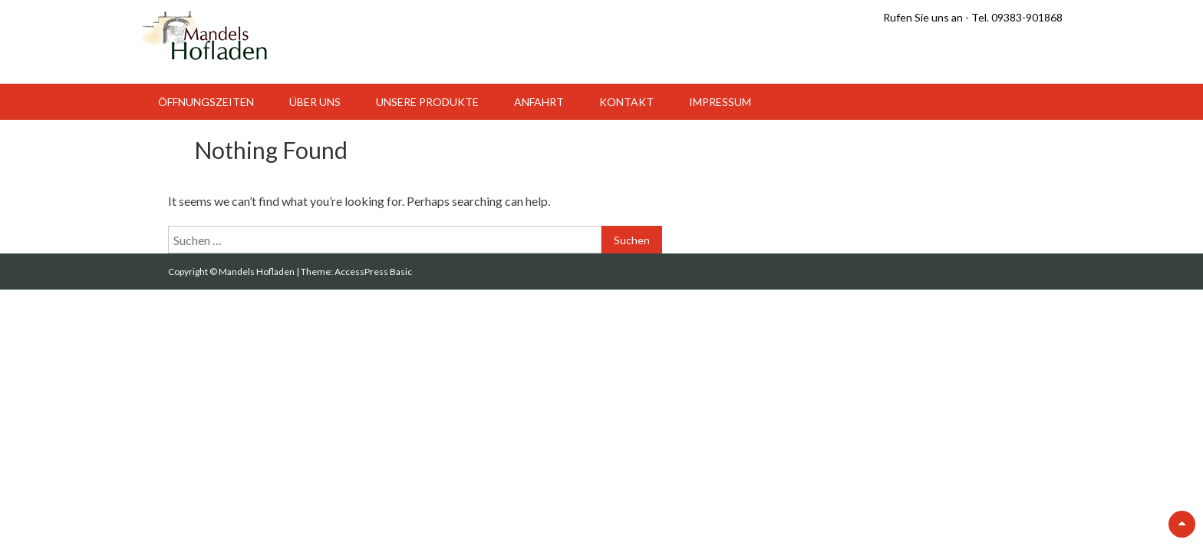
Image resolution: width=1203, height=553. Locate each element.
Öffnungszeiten (206, 101)
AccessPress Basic (373, 271)
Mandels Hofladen (257, 271)
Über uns (315, 101)
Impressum (720, 101)
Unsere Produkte (427, 101)
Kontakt (626, 101)
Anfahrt (539, 101)
